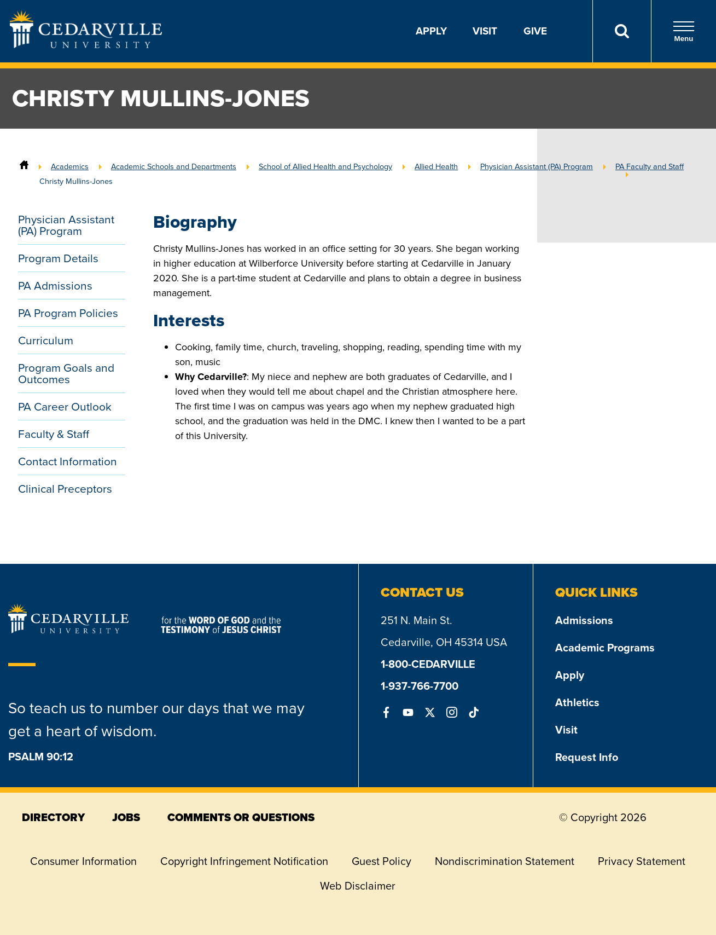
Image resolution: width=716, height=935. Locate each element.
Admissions (584, 620)
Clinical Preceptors (65, 488)
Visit (485, 31)
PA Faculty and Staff (649, 166)
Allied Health (436, 166)
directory (53, 817)
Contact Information (67, 461)
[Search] (621, 31)
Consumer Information (83, 861)
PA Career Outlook (65, 406)
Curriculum (45, 340)
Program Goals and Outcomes (66, 373)
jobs (126, 817)
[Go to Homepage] (86, 45)
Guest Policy (381, 861)
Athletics (577, 702)
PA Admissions (55, 285)
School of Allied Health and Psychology (325, 166)
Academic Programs (605, 647)
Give (535, 31)
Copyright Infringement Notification (244, 861)
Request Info (586, 757)
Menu (683, 31)
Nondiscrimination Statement (504, 861)
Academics (70, 166)
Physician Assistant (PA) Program (536, 166)
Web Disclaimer (357, 886)
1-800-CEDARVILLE (428, 664)
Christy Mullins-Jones (76, 181)
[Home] (24, 166)
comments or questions (241, 817)
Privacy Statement (641, 861)
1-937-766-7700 (419, 686)
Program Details (58, 258)
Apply (431, 31)
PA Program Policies (68, 312)
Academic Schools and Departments (173, 166)
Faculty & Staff (53, 433)
